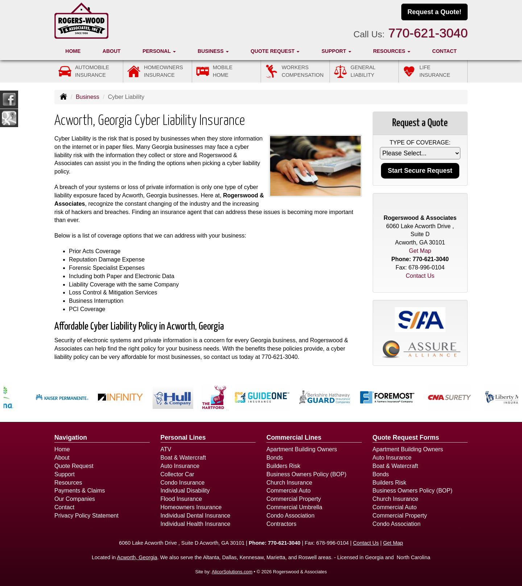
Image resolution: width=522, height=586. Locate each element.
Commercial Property (293, 499)
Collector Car (177, 474)
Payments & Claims (79, 490)
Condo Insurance (183, 483)
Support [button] (336, 51)
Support (64, 474)
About (112, 51)
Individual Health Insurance (196, 524)
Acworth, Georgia (137, 557)
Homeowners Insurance (191, 507)
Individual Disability (185, 490)
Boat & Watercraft (183, 458)
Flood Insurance (181, 499)
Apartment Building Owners (301, 449)
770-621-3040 (428, 33)
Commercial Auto (288, 490)
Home (72, 51)
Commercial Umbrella (294, 507)
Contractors (281, 524)
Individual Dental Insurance (196, 515)
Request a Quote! (434, 12)
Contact (444, 51)
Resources (68, 483)
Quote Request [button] (274, 51)
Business (87, 97)
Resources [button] (391, 51)
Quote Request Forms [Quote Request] (406, 437)
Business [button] (213, 51)
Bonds (274, 458)
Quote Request (74, 466)
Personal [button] (158, 51)
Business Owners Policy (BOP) (306, 474)
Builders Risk (283, 466)
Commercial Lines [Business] (294, 437)
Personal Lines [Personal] (183, 437)
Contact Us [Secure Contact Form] (420, 276)
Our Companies (74, 499)
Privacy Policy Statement (86, 515)
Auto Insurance (180, 466)
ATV (166, 449)
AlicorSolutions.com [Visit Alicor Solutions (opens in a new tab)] (232, 571)
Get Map (420, 251)
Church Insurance (289, 483)
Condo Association (290, 515)
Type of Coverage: (420, 142)
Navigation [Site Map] (70, 437)
